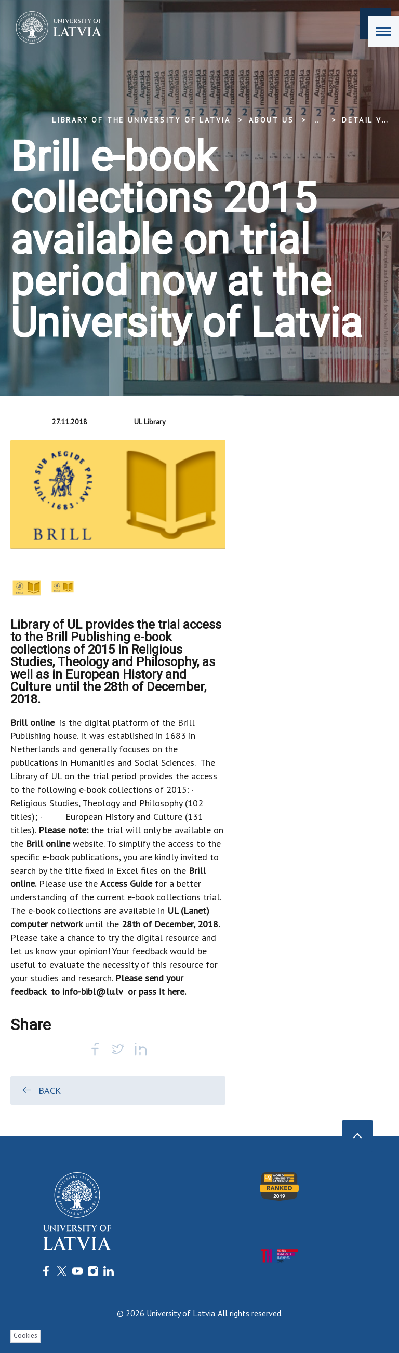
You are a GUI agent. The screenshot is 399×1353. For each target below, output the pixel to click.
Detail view (370, 120)
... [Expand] (318, 120)
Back (41, 1090)
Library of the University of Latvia (141, 120)
